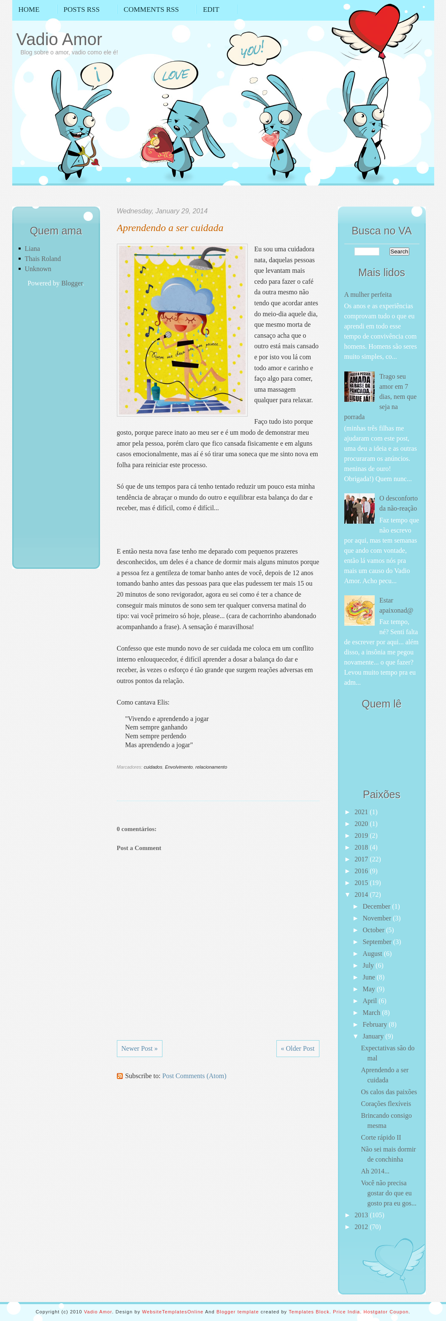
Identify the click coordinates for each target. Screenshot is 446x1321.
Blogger (72, 283)
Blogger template (237, 1311)
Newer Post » (140, 1048)
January (373, 1036)
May (369, 989)
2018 (362, 847)
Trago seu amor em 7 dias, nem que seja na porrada (380, 396)
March (372, 1012)
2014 (362, 894)
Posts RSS (82, 9)
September (377, 941)
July (369, 965)
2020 (362, 823)
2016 (362, 870)
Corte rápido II (381, 1137)
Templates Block (309, 1311)
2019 (362, 835)
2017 (362, 859)
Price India (346, 1311)
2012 (362, 1226)
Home (29, 9)
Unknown (38, 268)
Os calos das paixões (389, 1091)
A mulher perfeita (368, 294)
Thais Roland (43, 258)
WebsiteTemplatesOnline (173, 1311)
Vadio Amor (59, 39)
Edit (211, 9)
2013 (362, 1215)
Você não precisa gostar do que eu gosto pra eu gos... (388, 1193)
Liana (32, 248)
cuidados (153, 766)
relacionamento (211, 766)
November (377, 918)
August (373, 953)
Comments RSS (151, 9)
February (375, 1024)
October (374, 930)
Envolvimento (179, 766)
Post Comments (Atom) (194, 1075)
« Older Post (298, 1048)
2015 (362, 882)
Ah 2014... (375, 1171)
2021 (362, 811)
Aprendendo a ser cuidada (170, 227)
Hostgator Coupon (385, 1311)
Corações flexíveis (386, 1103)
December (377, 906)
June (369, 977)
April (370, 1000)
